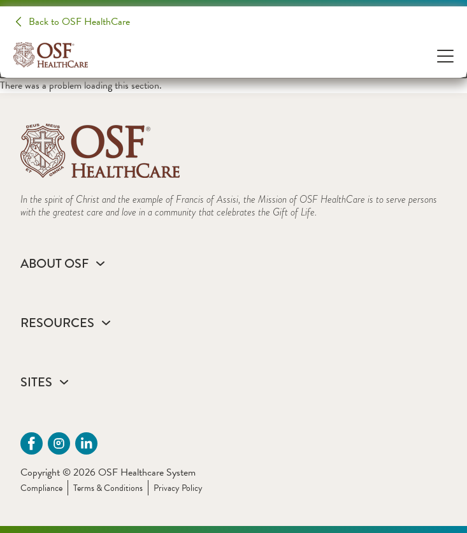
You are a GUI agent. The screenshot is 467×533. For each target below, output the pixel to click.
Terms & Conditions (108, 488)
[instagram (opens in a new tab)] (59, 443)
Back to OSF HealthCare (79, 22)
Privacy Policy (178, 488)
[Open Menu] (445, 55)
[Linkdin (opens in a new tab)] (86, 443)
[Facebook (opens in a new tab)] (31, 443)
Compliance (41, 488)
